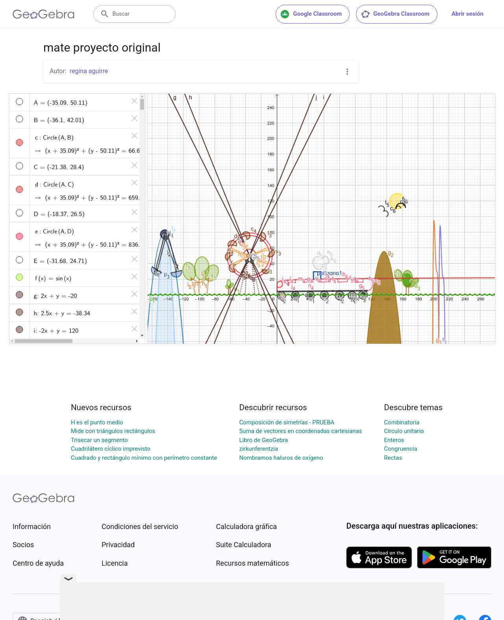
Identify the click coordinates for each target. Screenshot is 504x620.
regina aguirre (89, 71)
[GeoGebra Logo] (43, 14)
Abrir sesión (468, 13)
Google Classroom (311, 14)
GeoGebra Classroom (395, 14)
